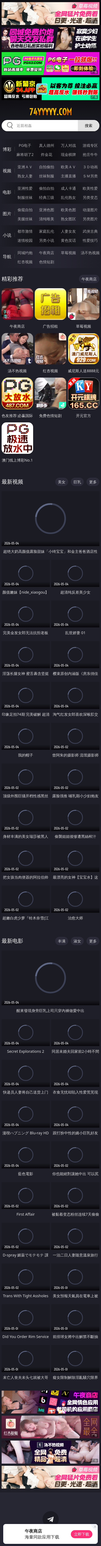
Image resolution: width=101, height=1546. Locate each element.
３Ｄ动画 (90, 166)
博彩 (7, 149)
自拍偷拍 (46, 166)
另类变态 (90, 197)
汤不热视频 (90, 252)
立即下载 (81, 1534)
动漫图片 (90, 209)
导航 (7, 257)
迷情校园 (25, 240)
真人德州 (46, 145)
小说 (7, 235)
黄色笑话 (68, 240)
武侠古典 (90, 231)
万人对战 (68, 145)
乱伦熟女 (68, 197)
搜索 (88, 125)
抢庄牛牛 (90, 154)
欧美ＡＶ (68, 166)
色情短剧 (46, 261)
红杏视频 (25, 261)
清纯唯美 (46, 218)
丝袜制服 (46, 175)
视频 (7, 171)
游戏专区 (90, 145)
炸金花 (46, 154)
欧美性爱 (90, 188)
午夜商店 (46, 252)
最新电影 (12, 940)
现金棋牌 (68, 154)
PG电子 (25, 145)
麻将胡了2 (25, 154)
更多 (93, 481)
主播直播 (68, 175)
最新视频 (12, 481)
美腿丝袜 (25, 218)
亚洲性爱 (25, 188)
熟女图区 (68, 218)
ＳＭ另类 (90, 175)
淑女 (77, 941)
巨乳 (77, 481)
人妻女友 (68, 231)
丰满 (61, 941)
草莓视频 (68, 252)
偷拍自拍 (46, 188)
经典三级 (46, 197)
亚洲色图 (46, 209)
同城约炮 (25, 252)
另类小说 (46, 240)
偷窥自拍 (25, 209)
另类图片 (90, 218)
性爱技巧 (90, 240)
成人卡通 (68, 188)
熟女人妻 (25, 175)
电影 (7, 192)
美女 (61, 481)
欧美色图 (68, 209)
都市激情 (25, 231)
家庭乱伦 (46, 231)
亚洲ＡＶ (25, 166)
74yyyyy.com (50, 112)
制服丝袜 (25, 197)
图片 (7, 214)
